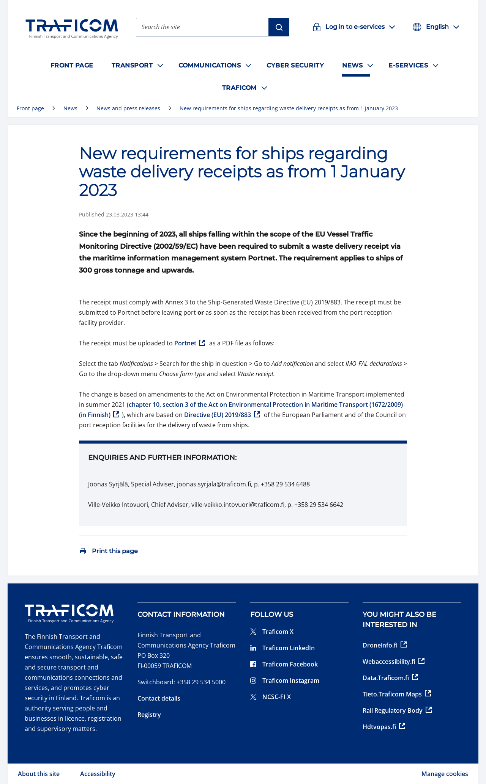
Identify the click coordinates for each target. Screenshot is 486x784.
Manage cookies (444, 774)
